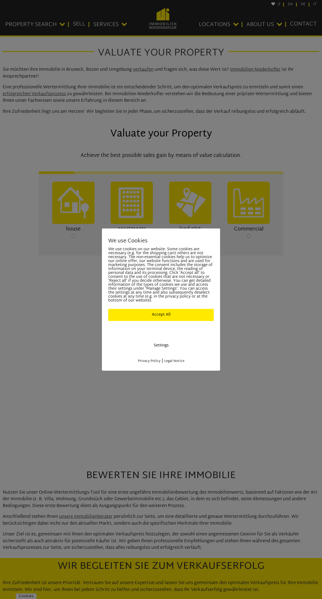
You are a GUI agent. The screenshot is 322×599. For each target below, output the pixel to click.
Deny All (161, 330)
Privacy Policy (149, 361)
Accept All (161, 314)
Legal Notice (174, 361)
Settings (161, 345)
